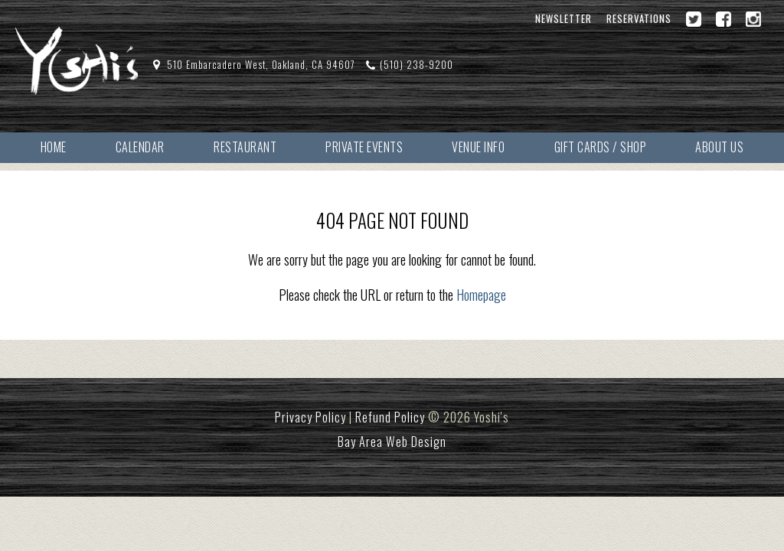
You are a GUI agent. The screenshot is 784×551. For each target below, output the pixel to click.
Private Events (364, 147)
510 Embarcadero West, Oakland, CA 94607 (261, 64)
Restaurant (245, 147)
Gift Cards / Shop (600, 147)
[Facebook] (723, 19)
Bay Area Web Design (392, 441)
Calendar (140, 147)
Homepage (481, 295)
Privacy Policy (310, 417)
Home (54, 147)
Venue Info (478, 147)
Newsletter (563, 18)
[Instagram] (753, 19)
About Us (719, 147)
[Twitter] (693, 19)
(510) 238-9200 (416, 64)
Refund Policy (390, 417)
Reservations (638, 18)
